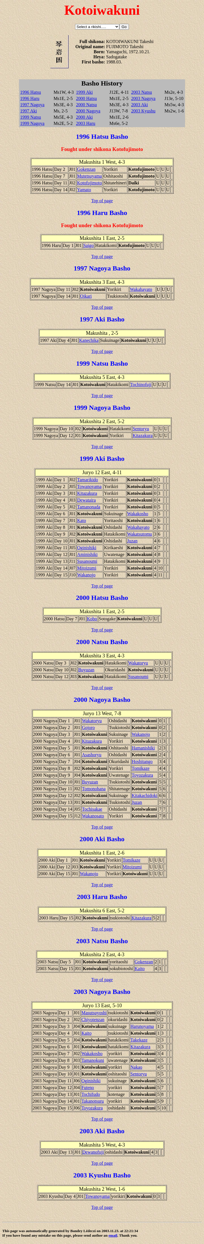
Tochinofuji (140, 384)
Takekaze (138, 1040)
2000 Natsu (86, 104)
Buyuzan (86, 669)
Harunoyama (142, 1026)
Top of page (102, 200)
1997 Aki (28, 110)
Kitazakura (142, 435)
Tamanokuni (92, 1060)
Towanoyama (89, 486)
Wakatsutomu (139, 534)
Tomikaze (141, 768)
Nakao (136, 1067)
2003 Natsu (141, 92)
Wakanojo (86, 574)
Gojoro (88, 727)
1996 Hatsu (30, 92)
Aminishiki (87, 554)
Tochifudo (90, 1094)
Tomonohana (93, 788)
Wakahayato (141, 289)
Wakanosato (93, 815)
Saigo (88, 245)
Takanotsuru (92, 1101)
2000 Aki (84, 117)
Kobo (92, 618)
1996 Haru (29, 98)
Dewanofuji (93, 1152)
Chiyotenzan (92, 1019)
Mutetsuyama (89, 176)
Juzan (132, 540)
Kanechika (88, 340)
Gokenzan (86, 169)
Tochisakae (92, 809)
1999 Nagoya (32, 123)
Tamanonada (88, 506)
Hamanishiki (143, 747)
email (113, 1235)
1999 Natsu (30, 117)
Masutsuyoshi (94, 1012)
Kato (81, 520)
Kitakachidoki (145, 795)
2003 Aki (139, 104)
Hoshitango (142, 761)
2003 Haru (85, 123)
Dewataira (86, 500)
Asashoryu (91, 754)
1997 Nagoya (32, 104)
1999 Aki (84, 92)
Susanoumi (87, 561)
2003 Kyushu (143, 110)
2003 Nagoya (143, 98)
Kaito (140, 968)
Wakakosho (137, 513)
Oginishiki (86, 547)
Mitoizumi (86, 568)
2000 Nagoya (88, 110)
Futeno (87, 1087)
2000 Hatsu (86, 98)
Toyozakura (142, 775)
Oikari (86, 296)
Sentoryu (141, 428)
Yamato (84, 189)
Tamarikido (87, 479)
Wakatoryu (138, 663)
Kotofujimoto (89, 182)
